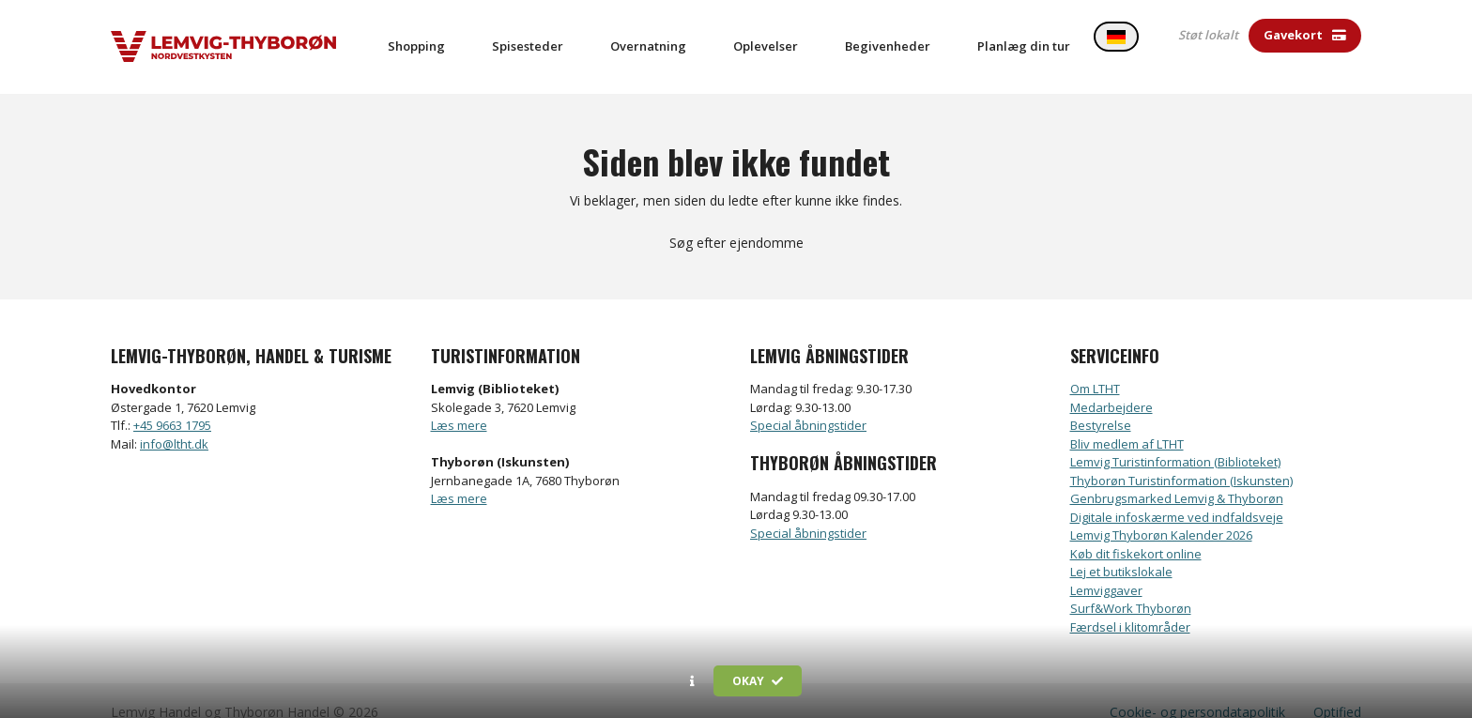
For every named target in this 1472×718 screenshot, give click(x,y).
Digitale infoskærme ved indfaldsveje (1176, 494)
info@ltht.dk (174, 421)
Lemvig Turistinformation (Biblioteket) (1175, 439)
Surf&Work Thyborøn (1130, 585)
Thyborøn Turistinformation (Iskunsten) (1181, 458)
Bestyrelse (1100, 402)
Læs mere (459, 402)
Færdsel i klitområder (1130, 604)
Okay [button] (757, 681)
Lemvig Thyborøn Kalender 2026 (1161, 512)
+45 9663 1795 (172, 402)
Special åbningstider (808, 402)
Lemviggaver (1106, 567)
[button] (692, 681)
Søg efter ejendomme (736, 220)
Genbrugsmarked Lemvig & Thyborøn (1176, 475)
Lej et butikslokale (1121, 549)
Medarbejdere (1111, 384)
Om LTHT (1095, 366)
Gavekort (1305, 34)
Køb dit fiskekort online (1136, 531)
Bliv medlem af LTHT (1127, 421)
